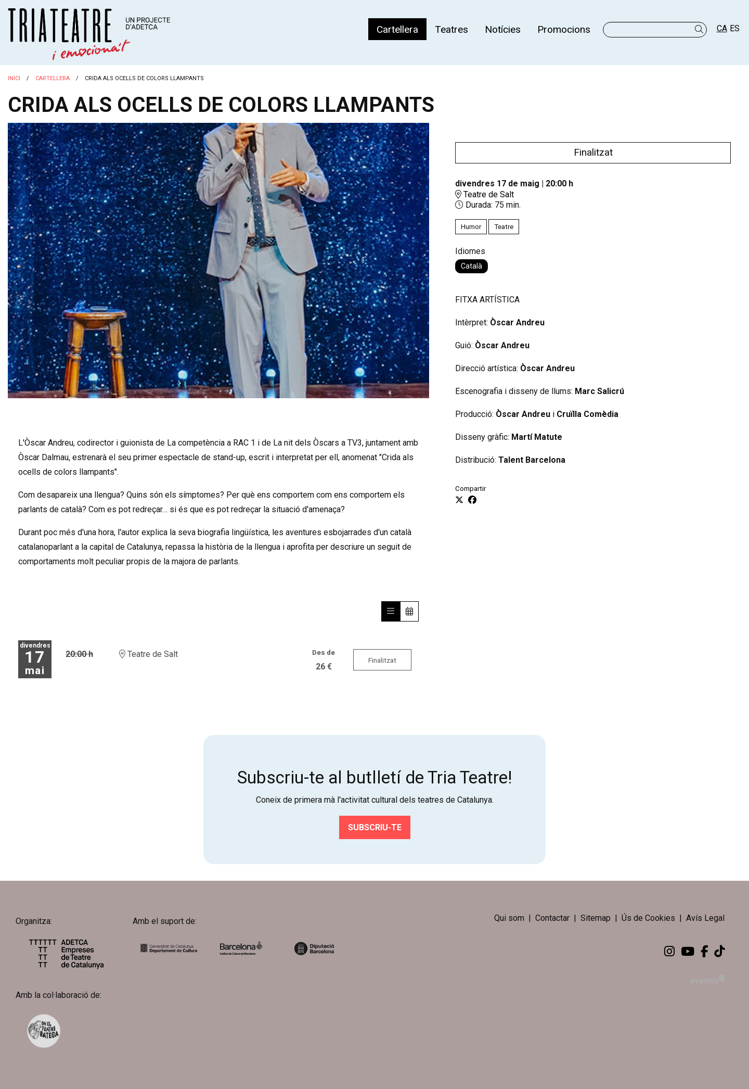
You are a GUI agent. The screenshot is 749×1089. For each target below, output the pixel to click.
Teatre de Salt (484, 194)
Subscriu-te (375, 827)
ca (722, 28)
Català (471, 266)
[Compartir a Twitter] (459, 500)
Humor (471, 227)
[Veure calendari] (409, 611)
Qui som (509, 918)
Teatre (503, 227)
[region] (218, 260)
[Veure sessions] (390, 611)
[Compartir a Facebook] (472, 500)
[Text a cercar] (655, 29)
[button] (701, 29)
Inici (14, 78)
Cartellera (52, 78)
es (735, 28)
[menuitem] (397, 29)
